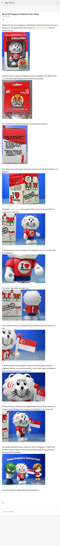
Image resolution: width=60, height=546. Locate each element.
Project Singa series (41, 28)
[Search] (58, 3)
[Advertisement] (30, 530)
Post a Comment (8, 511)
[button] (3, 20)
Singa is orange (15, 209)
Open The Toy (9, 3)
